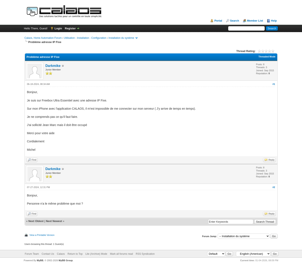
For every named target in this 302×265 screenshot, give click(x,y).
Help (274, 20)
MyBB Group (66, 260)
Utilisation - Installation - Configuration (85, 37)
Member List (255, 20)
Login (58, 28)
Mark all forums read (121, 253)
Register (70, 28)
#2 (273, 187)
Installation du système (121, 37)
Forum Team (32, 253)
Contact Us (48, 253)
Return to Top (75, 253)
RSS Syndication (145, 253)
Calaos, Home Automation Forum (43, 37)
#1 (273, 84)
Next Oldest (35, 221)
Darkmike (53, 66)
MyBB (40, 260)
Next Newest (54, 221)
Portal (218, 20)
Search (234, 20)
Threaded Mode (266, 56)
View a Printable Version (42, 235)
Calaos (61, 253)
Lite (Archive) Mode (96, 253)
